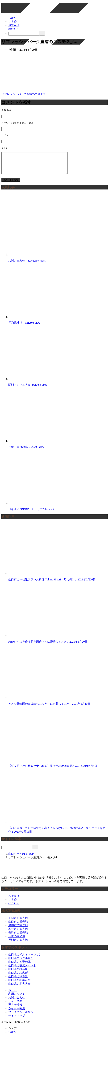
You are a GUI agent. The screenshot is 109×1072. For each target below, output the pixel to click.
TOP (21, 857)
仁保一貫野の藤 (27, 451)
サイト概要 (15, 1005)
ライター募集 (16, 1012)
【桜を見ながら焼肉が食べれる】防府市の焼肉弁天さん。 (52, 770)
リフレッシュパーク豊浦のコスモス (23, 94)
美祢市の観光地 (18, 936)
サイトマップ (16, 1019)
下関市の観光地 (18, 922)
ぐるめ (12, 21)
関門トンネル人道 (29, 388)
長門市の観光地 (18, 944)
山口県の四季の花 (19, 965)
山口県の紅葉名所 (19, 984)
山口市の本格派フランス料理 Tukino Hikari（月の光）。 (52, 583)
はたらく (13, 28)
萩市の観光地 (16, 940)
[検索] (23, 33)
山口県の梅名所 (18, 976)
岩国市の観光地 (18, 929)
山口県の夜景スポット (22, 969)
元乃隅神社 (25, 326)
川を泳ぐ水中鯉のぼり (31, 513)
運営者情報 (15, 1008)
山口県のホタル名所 (20, 962)
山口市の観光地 (18, 925)
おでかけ (13, 25)
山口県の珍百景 (18, 980)
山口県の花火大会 (19, 987)
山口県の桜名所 (18, 973)
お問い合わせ (28, 264)
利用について (16, 997)
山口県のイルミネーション (25, 958)
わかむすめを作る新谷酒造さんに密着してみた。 (47, 645)
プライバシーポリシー (22, 1016)
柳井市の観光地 (18, 933)
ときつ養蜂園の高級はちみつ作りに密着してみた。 (49, 707)
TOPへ (12, 17)
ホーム (12, 994)
